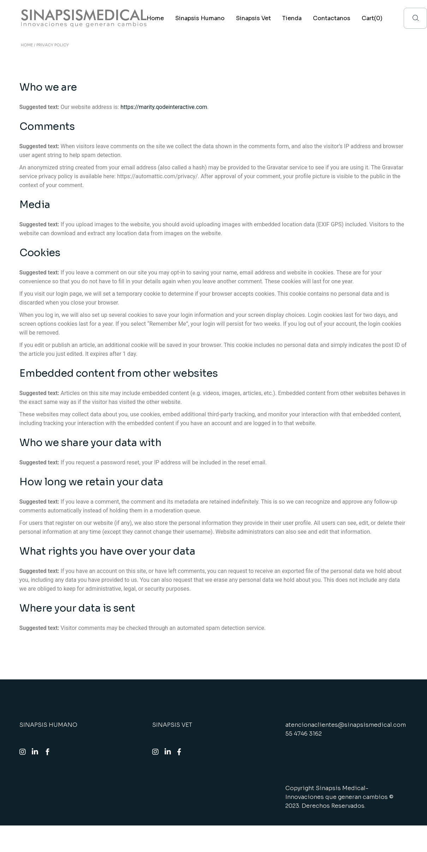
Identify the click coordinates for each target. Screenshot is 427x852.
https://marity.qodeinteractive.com (163, 107)
